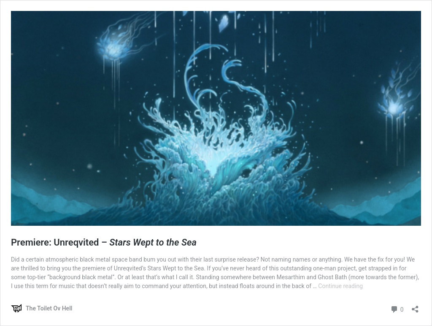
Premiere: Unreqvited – (104, 242)
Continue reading (340, 286)
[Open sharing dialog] (415, 306)
